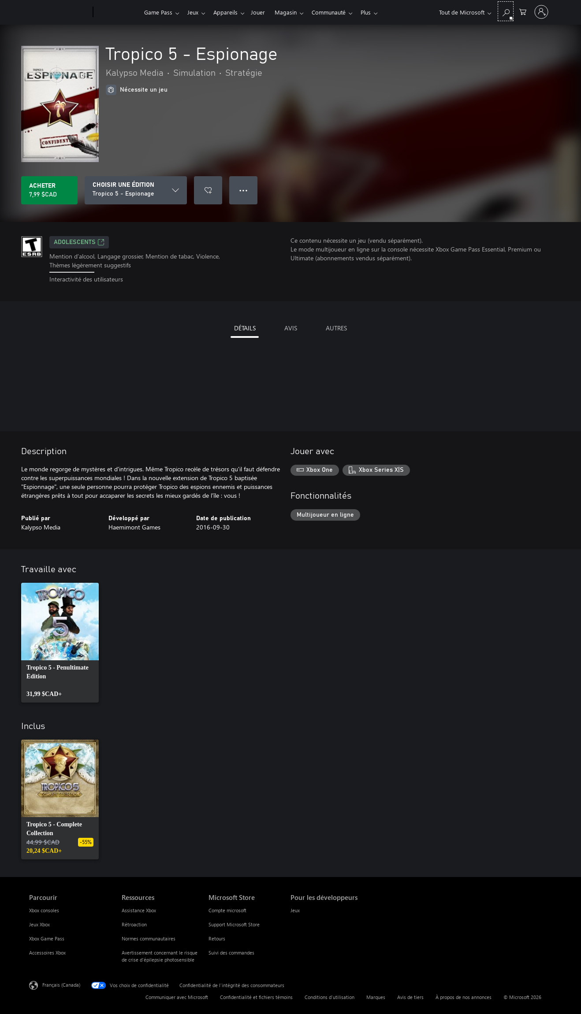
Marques (375, 997)
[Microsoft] (59, 12)
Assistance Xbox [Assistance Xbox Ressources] (139, 910)
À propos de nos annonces (464, 997)
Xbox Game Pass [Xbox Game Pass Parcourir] (46, 938)
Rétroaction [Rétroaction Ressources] (134, 924)
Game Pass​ (158, 12)
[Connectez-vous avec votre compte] (541, 11)
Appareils (229, 12)
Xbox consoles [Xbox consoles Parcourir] (44, 910)
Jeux (194, 12)
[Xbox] (117, 12)
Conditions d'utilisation (329, 997)
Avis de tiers (410, 997)
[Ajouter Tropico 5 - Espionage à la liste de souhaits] (208, 190)
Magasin (293, 12)
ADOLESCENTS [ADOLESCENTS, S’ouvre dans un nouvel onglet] (79, 242)
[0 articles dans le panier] (522, 11)
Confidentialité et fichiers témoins (256, 997)
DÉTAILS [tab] (245, 328)
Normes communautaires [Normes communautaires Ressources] (148, 938)
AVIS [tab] (290, 328)
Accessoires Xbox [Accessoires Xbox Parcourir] (47, 952)
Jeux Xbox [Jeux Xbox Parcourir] (39, 924)
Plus (376, 12)
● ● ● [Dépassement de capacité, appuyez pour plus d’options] (243, 190)
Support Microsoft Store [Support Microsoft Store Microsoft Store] (234, 924)
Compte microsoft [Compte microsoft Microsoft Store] (227, 910)
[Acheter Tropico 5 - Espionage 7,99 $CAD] (49, 190)
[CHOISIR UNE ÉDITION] (136, 190)
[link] (60, 643)
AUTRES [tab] (336, 328)
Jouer (263, 12)
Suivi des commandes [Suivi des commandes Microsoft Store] (231, 952)
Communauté (337, 12)
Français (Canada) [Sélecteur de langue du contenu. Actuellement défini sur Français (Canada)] (61, 984)
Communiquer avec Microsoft (176, 997)
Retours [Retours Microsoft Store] (217, 938)
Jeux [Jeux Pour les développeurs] (295, 910)
